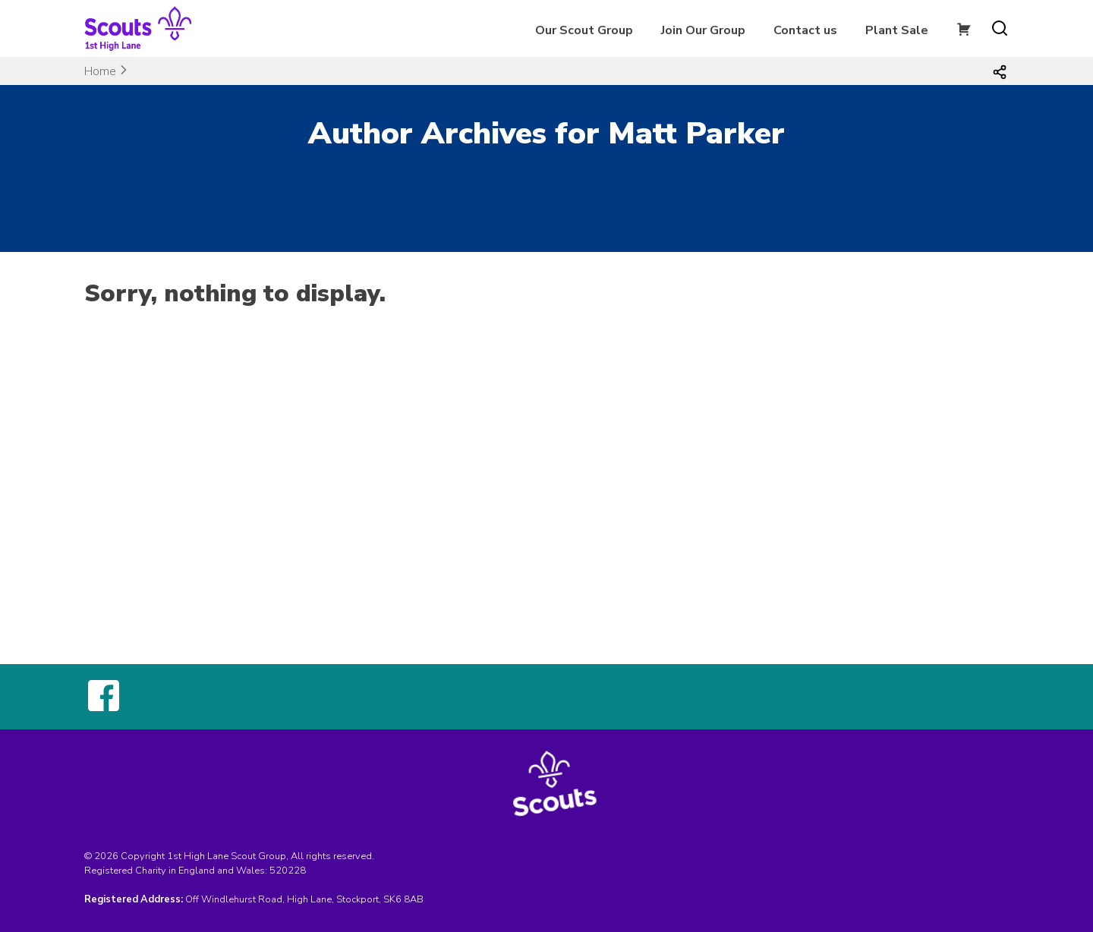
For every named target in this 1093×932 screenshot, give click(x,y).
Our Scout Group (584, 30)
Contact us (805, 30)
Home (100, 71)
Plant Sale (896, 30)
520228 (287, 870)
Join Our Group (703, 30)
